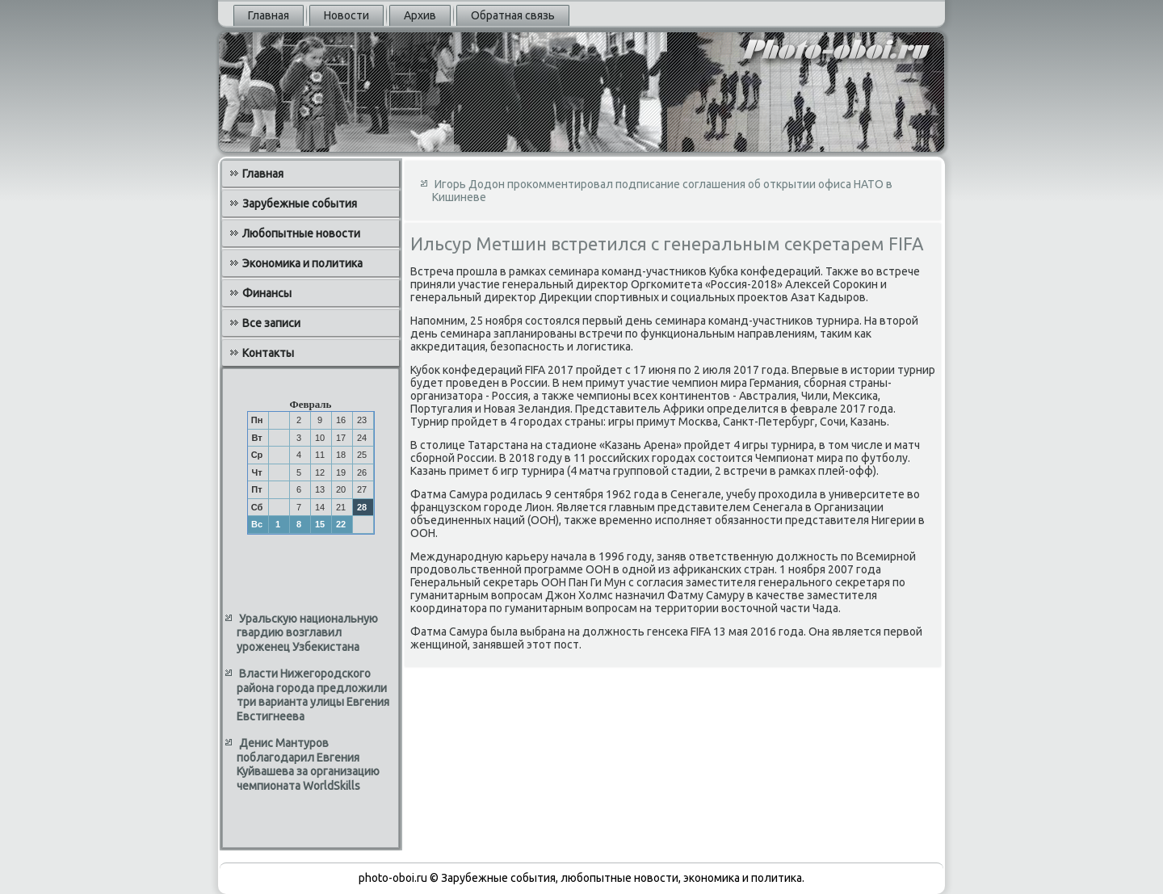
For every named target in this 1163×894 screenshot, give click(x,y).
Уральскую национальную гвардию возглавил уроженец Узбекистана (307, 632)
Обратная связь (513, 15)
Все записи (271, 323)
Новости (346, 15)
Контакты (268, 352)
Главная (268, 15)
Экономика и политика (302, 263)
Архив (420, 15)
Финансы (267, 293)
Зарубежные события (299, 203)
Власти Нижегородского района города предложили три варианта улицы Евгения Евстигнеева (313, 695)
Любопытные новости (301, 233)
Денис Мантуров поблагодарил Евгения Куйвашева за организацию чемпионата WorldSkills (308, 764)
